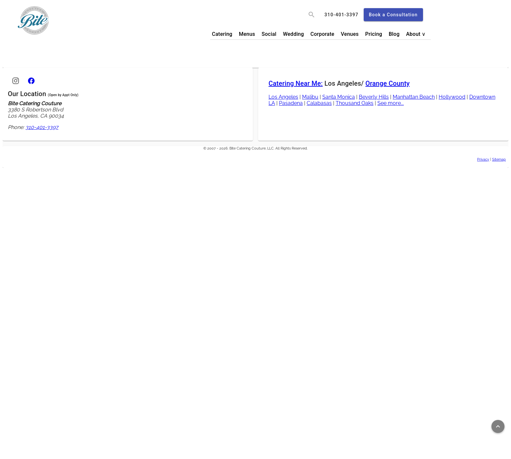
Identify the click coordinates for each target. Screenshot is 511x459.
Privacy (483, 159)
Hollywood (452, 97)
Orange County (387, 83)
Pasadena (291, 103)
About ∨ (416, 34)
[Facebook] (31, 81)
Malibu (310, 97)
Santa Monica (338, 97)
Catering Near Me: (296, 83)
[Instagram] (15, 81)
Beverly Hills (374, 97)
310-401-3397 (41, 127)
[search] (311, 14)
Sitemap (499, 159)
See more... (390, 103)
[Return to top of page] (497, 426)
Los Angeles (283, 97)
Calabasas (319, 103)
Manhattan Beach (414, 97)
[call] (341, 14)
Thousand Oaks (354, 103)
